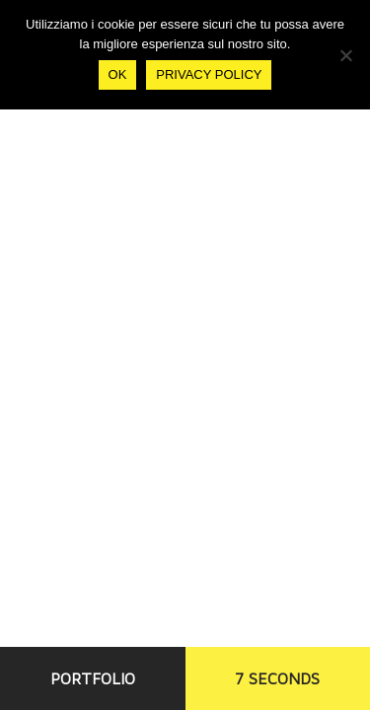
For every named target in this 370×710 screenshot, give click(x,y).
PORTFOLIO (92, 678)
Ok (118, 74)
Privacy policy (208, 74)
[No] (345, 55)
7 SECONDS (277, 678)
